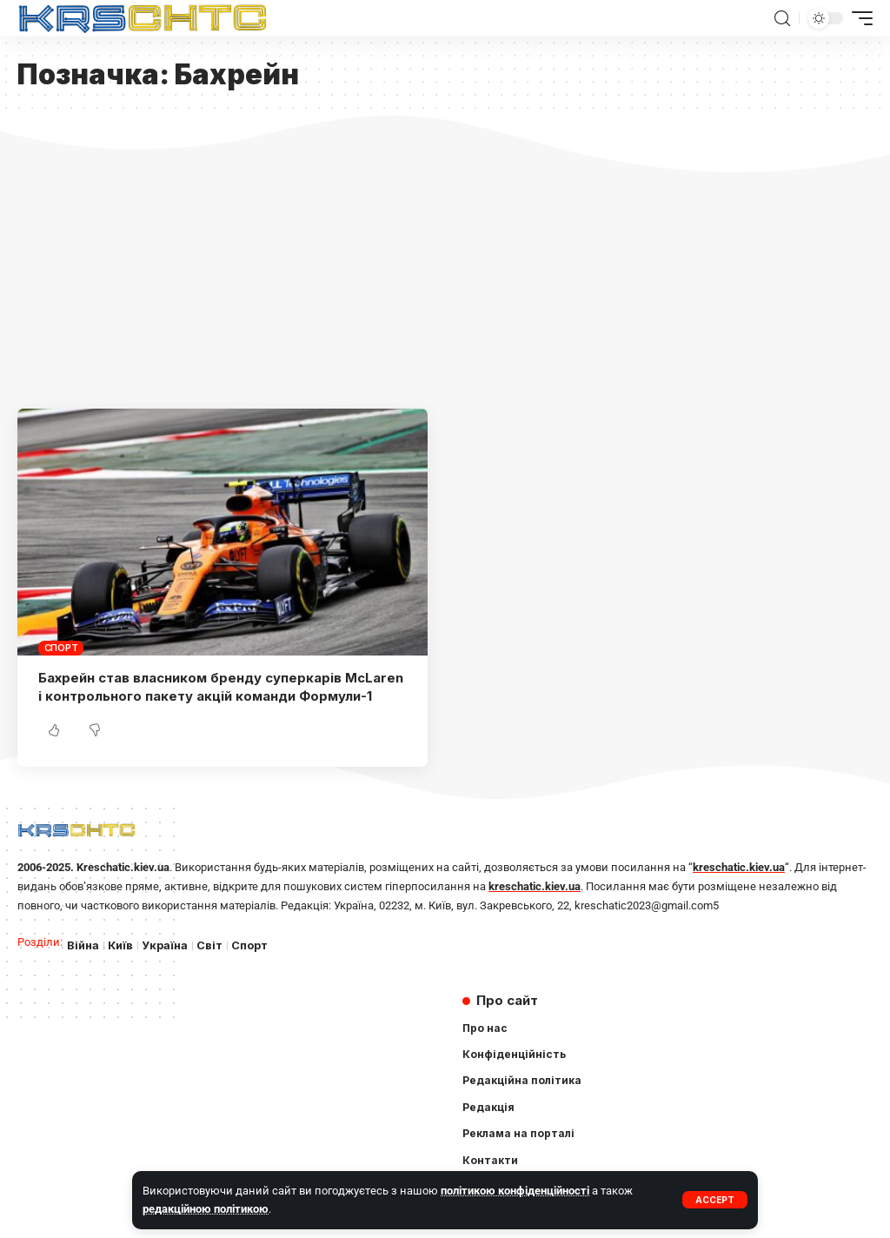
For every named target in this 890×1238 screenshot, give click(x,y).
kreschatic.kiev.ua (739, 867)
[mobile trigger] (858, 18)
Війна (83, 945)
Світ (209, 945)
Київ (120, 945)
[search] (782, 18)
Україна (165, 945)
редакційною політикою (206, 1208)
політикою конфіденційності (515, 1190)
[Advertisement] (445, 278)
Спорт (61, 648)
